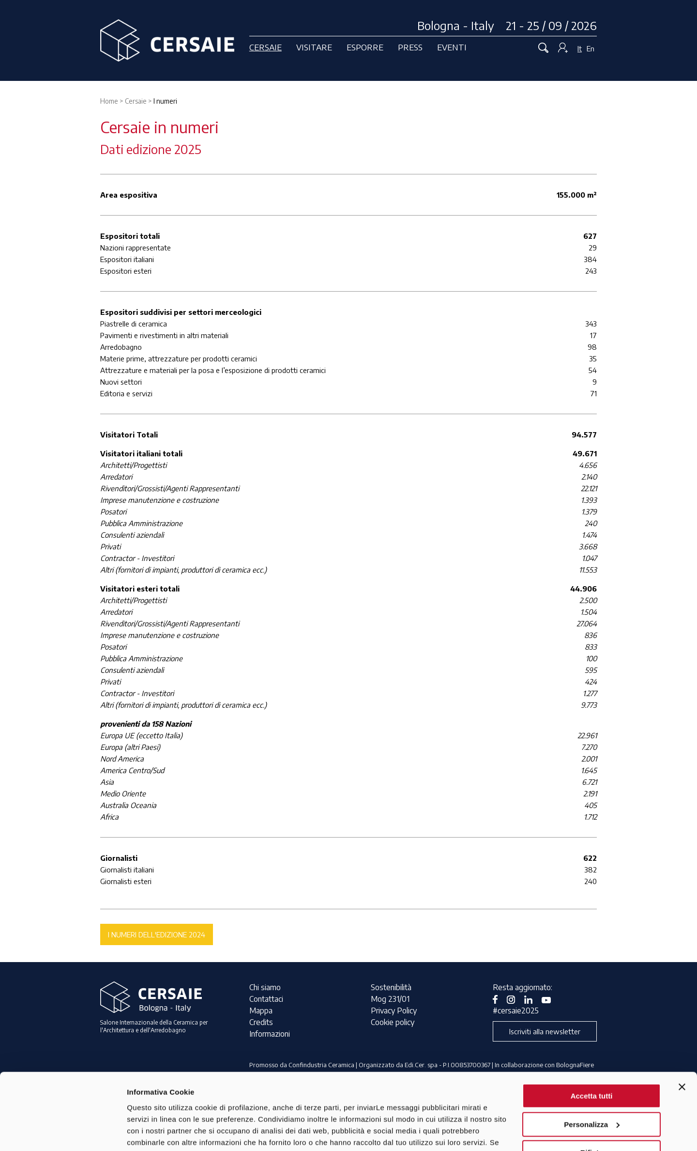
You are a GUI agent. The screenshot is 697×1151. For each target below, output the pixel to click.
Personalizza (592, 1052)
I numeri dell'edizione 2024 (156, 934)
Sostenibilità (391, 987)
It (579, 48)
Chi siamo (265, 987)
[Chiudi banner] (682, 1015)
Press (410, 47)
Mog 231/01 (390, 999)
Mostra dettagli (153, 1132)
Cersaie (265, 47)
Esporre (365, 47)
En (590, 48)
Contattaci (266, 999)
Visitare (314, 47)
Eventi (452, 47)
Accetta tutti (592, 1024)
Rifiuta (591, 1081)
